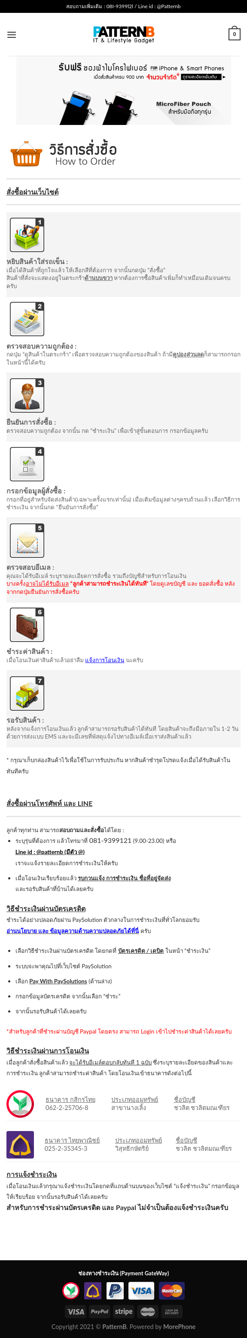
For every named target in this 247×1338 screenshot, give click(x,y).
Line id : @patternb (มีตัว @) (50, 851)
